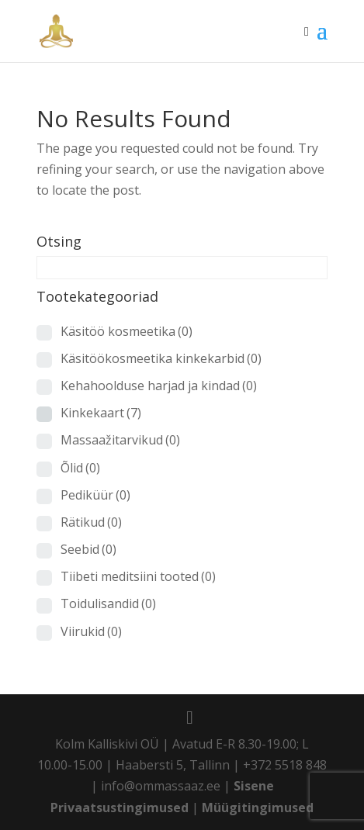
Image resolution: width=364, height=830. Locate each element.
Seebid (88, 549)
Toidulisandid (108, 603)
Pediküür (95, 494)
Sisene (254, 785)
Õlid (80, 467)
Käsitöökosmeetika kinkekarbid (161, 358)
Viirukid (91, 631)
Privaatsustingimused (119, 807)
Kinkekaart (101, 412)
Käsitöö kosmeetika (126, 331)
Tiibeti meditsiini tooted (138, 576)
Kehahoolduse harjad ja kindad (159, 385)
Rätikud (91, 522)
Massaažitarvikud (120, 439)
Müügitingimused (258, 807)
